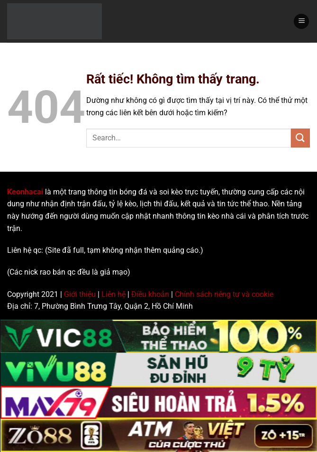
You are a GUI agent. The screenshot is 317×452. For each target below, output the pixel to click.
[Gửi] (300, 138)
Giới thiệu (80, 294)
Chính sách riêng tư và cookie (224, 294)
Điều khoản (150, 294)
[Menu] (301, 21)
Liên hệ (113, 294)
